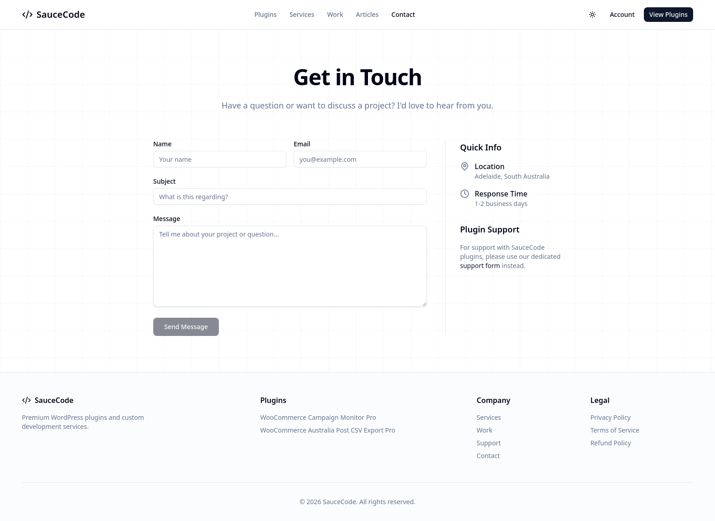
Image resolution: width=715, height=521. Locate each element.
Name (162, 144)
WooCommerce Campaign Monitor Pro (318, 417)
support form (480, 265)
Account (622, 14)
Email (302, 144)
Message (166, 219)
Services (302, 14)
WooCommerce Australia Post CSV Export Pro (327, 430)
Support (489, 442)
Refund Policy (611, 442)
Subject (164, 181)
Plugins (265, 14)
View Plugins (668, 14)
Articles (367, 14)
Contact (403, 14)
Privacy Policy (611, 417)
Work (335, 14)
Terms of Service (615, 430)
